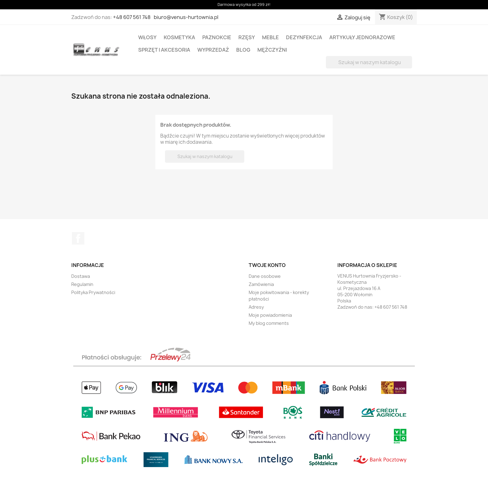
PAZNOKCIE (216, 37)
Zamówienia (261, 284)
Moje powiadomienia (270, 315)
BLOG (243, 49)
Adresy (256, 307)
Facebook (78, 238)
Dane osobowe (265, 276)
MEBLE (270, 37)
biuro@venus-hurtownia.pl (186, 17)
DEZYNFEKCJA (304, 37)
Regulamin (82, 284)
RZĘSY (246, 37)
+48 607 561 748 (132, 17)
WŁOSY (147, 37)
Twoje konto (267, 265)
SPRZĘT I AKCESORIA (164, 49)
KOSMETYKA (179, 37)
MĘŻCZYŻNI (272, 49)
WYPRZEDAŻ (213, 49)
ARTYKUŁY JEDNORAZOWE (362, 37)
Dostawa (80, 276)
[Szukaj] (369, 62)
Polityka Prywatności (93, 292)
